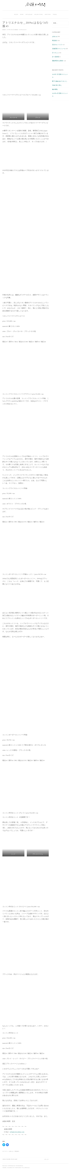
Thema (55, 14)
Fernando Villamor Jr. (22, 1167)
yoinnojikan (22, 29)
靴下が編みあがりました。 (60, 81)
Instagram (28, 14)
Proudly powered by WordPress (12, 1165)
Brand (16, 14)
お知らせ (11, 1151)
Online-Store (38, 14)
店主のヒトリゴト (57, 45)
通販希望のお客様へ (58, 61)
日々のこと (55, 53)
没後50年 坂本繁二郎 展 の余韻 (9, 1159)
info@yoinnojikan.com (17, 1132)
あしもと (46, 1159)
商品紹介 (17, 1151)
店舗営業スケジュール (58, 49)
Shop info (48, 14)
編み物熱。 (55, 89)
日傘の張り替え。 (57, 85)
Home (22, 14)
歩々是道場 (55, 57)
